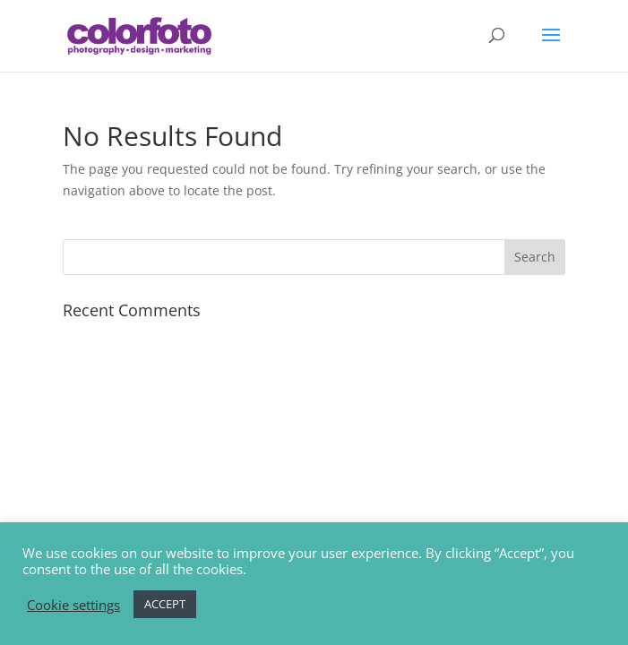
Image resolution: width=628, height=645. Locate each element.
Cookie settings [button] (73, 605)
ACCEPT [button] (164, 604)
